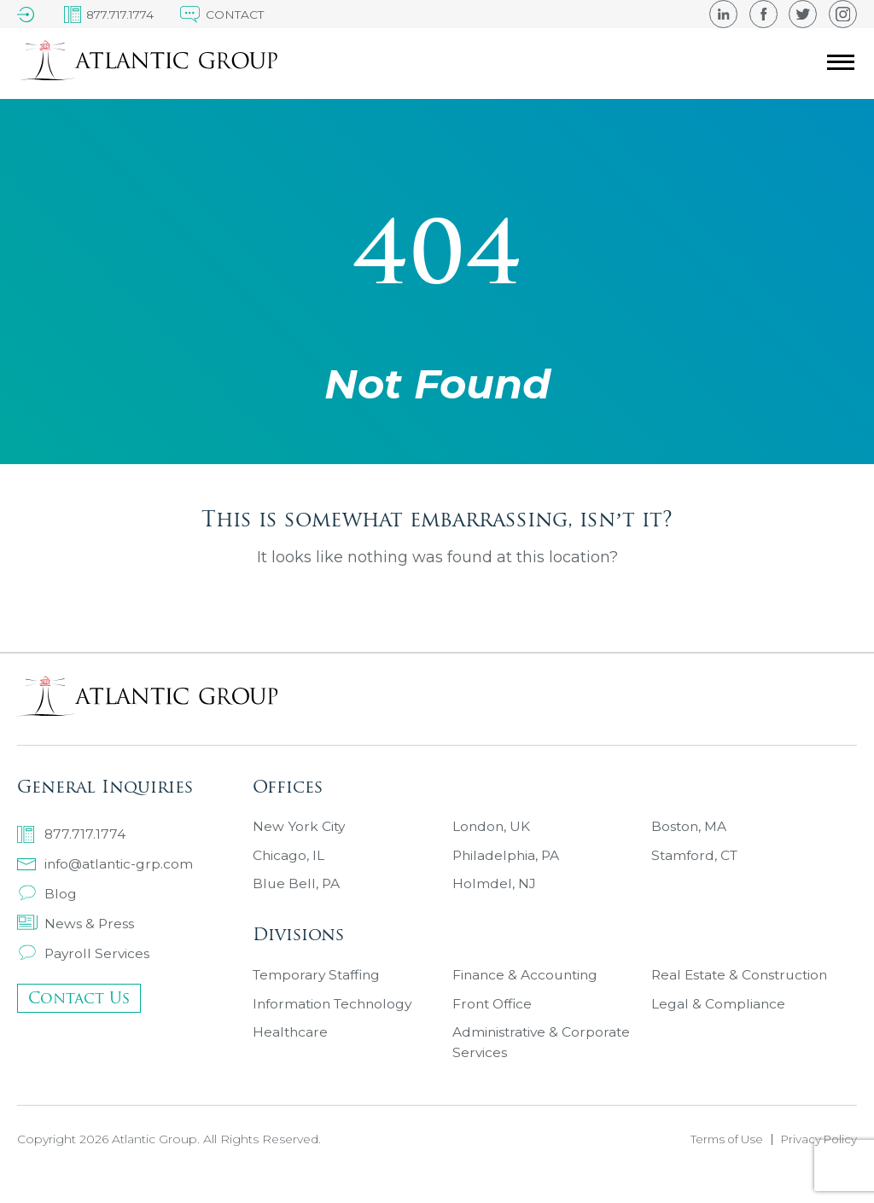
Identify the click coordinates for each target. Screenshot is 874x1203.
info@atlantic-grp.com (107, 862)
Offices (288, 783)
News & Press (76, 923)
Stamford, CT (696, 860)
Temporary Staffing (319, 990)
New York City (300, 830)
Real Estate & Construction (743, 990)
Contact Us (79, 1001)
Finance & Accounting (527, 990)
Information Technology (336, 1021)
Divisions (298, 944)
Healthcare (291, 1051)
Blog (47, 893)
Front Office (494, 1021)
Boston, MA (689, 830)
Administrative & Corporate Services (543, 1061)
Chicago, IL (289, 860)
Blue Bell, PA (297, 891)
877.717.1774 (71, 831)
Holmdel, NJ (494, 891)
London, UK (492, 830)
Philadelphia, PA (507, 860)
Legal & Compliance (718, 1021)
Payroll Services (84, 954)
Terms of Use (719, 1161)
